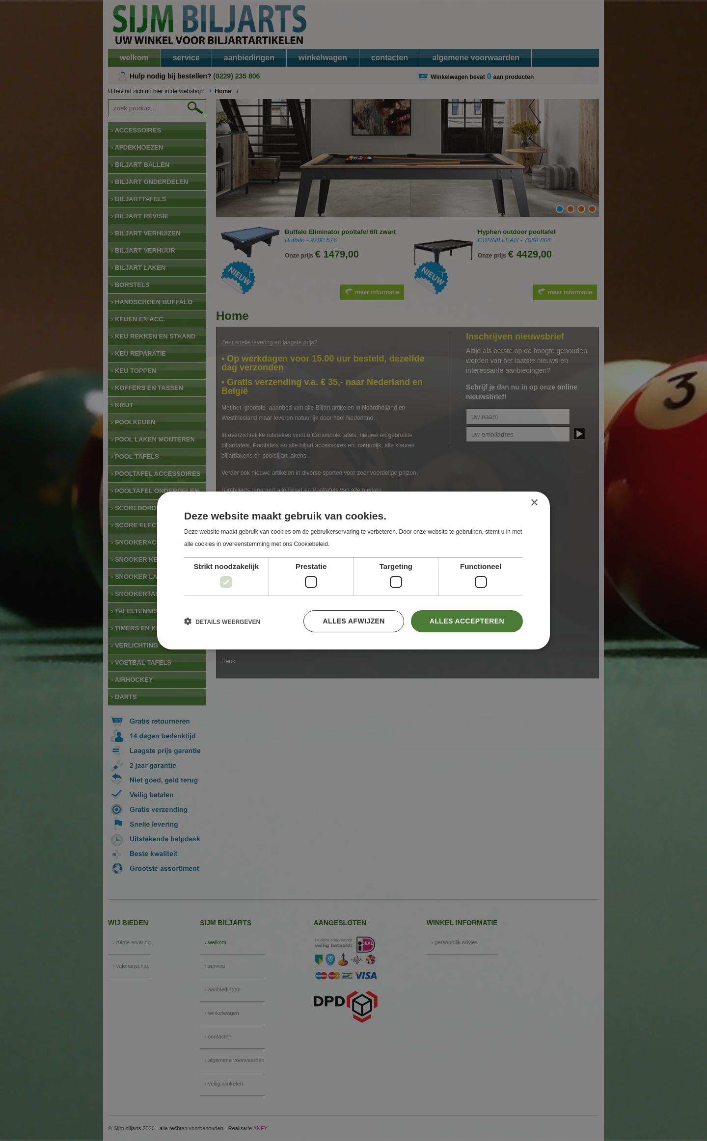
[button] (222, 621)
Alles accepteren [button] (467, 621)
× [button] (534, 503)
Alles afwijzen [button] (353, 621)
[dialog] (353, 570)
